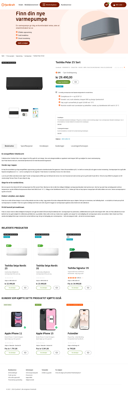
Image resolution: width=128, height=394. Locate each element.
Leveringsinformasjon (79, 146)
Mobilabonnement (31, 5)
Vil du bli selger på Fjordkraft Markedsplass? (68, 373)
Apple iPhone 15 (44, 334)
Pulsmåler (73, 334)
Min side (119, 5)
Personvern (29, 375)
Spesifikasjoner (27, 146)
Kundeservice (66, 5)
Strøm (21, 5)
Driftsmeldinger (12, 373)
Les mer (59, 124)
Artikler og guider (47, 373)
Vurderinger (59, 146)
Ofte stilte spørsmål (14, 377)
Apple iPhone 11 (13, 334)
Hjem (3, 56)
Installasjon (44, 146)
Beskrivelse (9, 146)
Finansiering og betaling (15, 380)
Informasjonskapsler (32, 373)
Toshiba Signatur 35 (78, 268)
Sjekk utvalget (23, 43)
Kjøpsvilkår (29, 377)
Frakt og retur (12, 375)
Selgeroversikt (30, 380)
